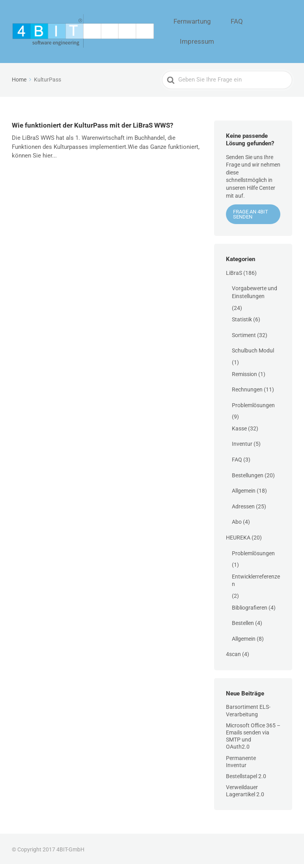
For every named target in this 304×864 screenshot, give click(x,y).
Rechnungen (247, 388)
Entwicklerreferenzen (256, 578)
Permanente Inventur (241, 759)
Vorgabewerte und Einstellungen (254, 291)
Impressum (274, 30)
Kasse (239, 426)
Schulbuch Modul (253, 349)
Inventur (242, 442)
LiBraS (234, 271)
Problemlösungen (253, 403)
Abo (237, 520)
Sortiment (244, 333)
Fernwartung (207, 30)
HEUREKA (238, 536)
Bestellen (243, 621)
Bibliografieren (249, 606)
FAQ (241, 30)
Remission (244, 372)
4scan (233, 652)
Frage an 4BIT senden (250, 212)
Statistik (242, 318)
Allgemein (244, 489)
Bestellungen (247, 473)
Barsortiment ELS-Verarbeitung (248, 709)
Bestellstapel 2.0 (246, 774)
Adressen (243, 504)
